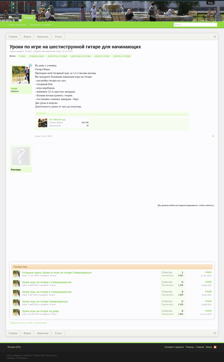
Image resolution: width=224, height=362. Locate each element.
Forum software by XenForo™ (32, 355)
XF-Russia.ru (21, 358)
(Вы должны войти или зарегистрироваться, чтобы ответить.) (186, 205)
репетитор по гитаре (57, 56)
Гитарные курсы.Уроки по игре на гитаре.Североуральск (56, 272)
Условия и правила (174, 347)
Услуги (28, 51)
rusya (58, 51)
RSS (215, 347)
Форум (28, 18)
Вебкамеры (61, 17)
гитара (21, 56)
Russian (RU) (14, 347)
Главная (14, 17)
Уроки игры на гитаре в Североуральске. (47, 291)
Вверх (209, 347)
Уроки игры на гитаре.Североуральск (45, 301)
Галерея (43, 17)
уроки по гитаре (101, 56)
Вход (210, 3)
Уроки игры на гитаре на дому (40, 311)
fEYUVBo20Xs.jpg (57, 119)
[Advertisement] (124, 170)
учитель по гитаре (121, 56)
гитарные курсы (36, 56)
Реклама (16, 169)
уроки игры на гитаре (80, 56)
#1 (213, 136)
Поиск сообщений (17, 25)
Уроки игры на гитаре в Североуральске (47, 282)
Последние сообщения (40, 25)
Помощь (190, 347)
